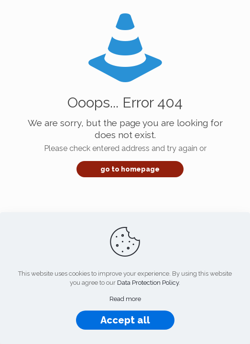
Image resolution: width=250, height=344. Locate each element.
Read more (125, 298)
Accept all (125, 320)
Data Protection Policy (148, 282)
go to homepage (130, 169)
